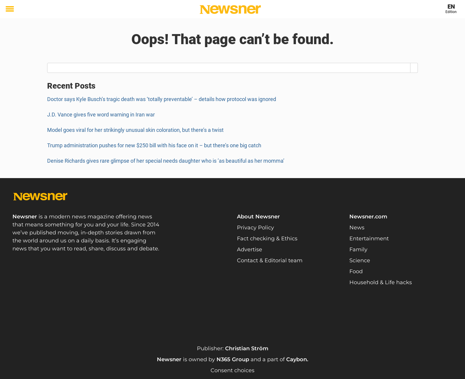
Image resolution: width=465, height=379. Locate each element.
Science (359, 260)
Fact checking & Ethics (267, 238)
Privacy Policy (255, 227)
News (356, 227)
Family (358, 249)
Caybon (296, 359)
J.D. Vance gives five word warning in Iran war (101, 114)
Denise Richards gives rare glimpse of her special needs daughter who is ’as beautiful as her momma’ (166, 161)
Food (356, 271)
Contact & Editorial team (269, 260)
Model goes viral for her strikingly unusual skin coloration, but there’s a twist (135, 130)
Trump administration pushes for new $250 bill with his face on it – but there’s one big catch (154, 145)
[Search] (414, 68)
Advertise (249, 249)
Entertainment (369, 238)
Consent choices (232, 370)
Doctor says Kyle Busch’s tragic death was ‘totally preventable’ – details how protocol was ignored (161, 99)
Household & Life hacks (380, 282)
